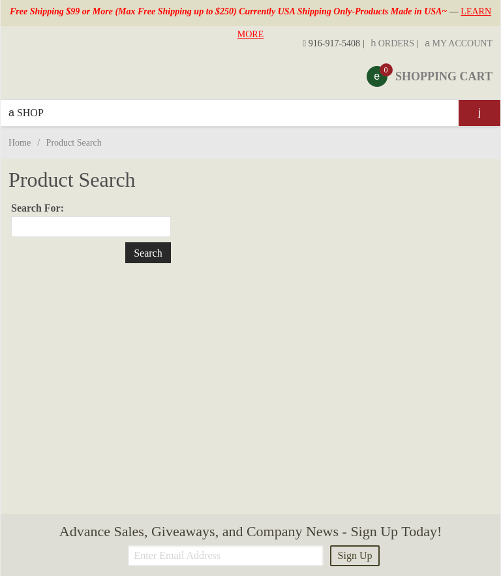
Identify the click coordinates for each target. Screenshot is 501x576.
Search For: (37, 208)
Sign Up (355, 555)
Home (19, 143)
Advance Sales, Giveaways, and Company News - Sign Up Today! (250, 531)
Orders (392, 43)
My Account (459, 43)
